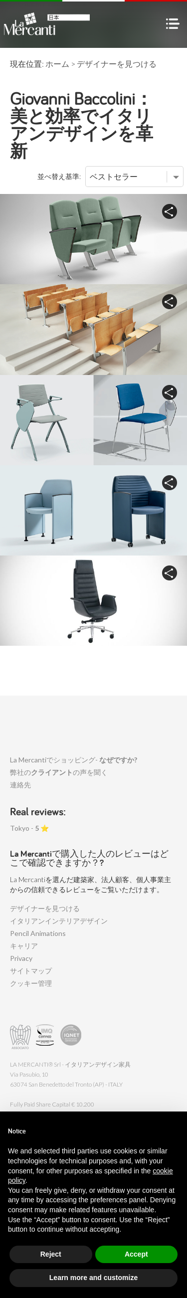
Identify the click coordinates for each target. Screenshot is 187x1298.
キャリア (24, 945)
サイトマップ (31, 970)
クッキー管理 (31, 983)
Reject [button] (50, 1254)
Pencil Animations (38, 933)
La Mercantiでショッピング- (73, 759)
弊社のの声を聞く (59, 772)
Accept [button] (136, 1254)
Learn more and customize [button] (93, 1278)
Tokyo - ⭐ (29, 828)
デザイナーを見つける (45, 908)
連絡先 (20, 784)
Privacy (21, 958)
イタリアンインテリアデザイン (59, 921)
